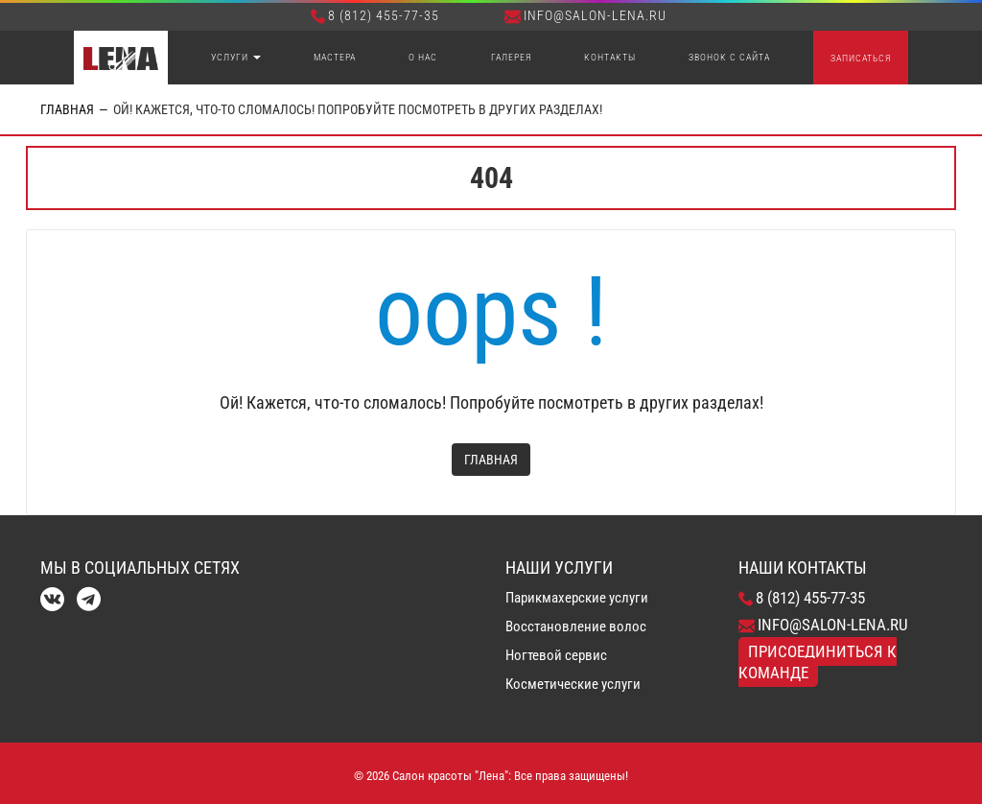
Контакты (610, 57)
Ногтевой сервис (556, 655)
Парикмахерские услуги (576, 597)
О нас (423, 57)
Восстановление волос (575, 626)
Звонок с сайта (729, 57)
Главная (67, 109)
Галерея (511, 57)
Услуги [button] (236, 57)
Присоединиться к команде (817, 662)
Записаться (860, 58)
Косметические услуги (573, 684)
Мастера (335, 57)
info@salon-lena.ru (585, 15)
